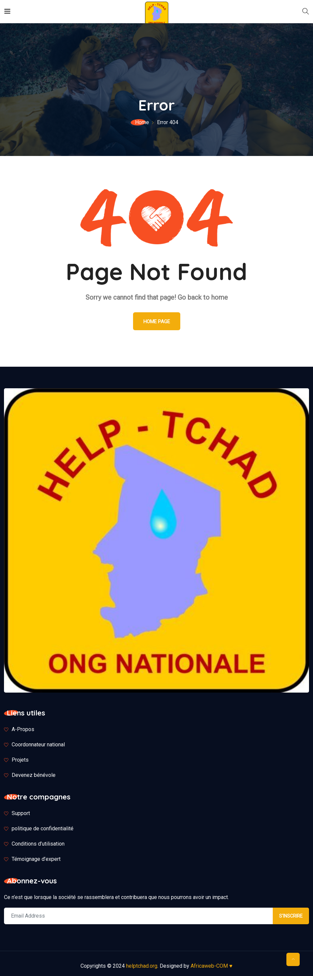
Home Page (156, 322)
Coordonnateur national (38, 744)
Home (142, 122)
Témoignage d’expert (36, 859)
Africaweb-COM (212, 966)
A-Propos (23, 729)
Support (21, 813)
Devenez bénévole (34, 775)
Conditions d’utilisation (38, 844)
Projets (20, 760)
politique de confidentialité (43, 828)
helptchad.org (141, 966)
